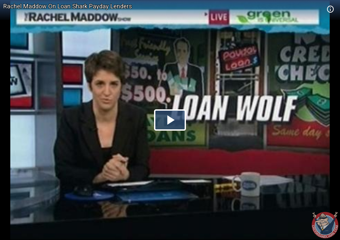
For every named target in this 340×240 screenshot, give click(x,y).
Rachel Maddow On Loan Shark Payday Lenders (67, 6)
